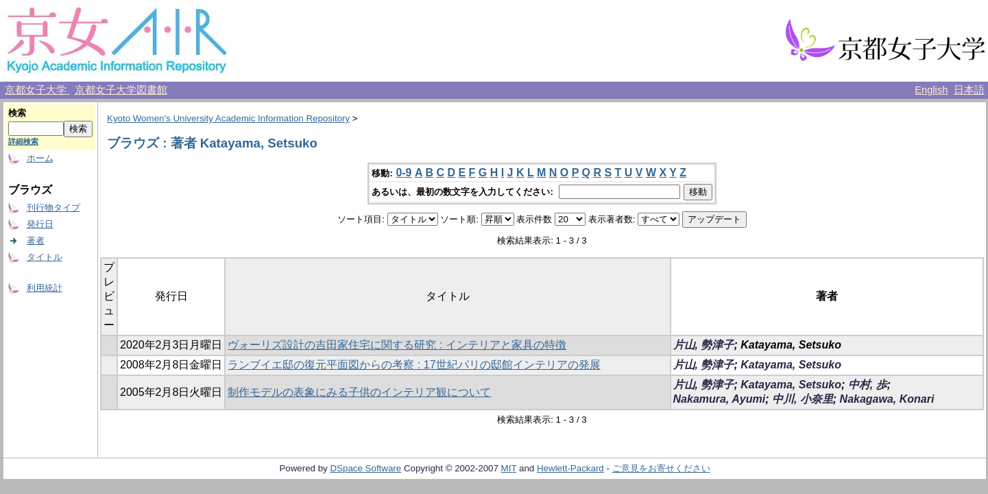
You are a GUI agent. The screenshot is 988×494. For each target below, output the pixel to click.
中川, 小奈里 (802, 399)
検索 (17, 113)
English (931, 89)
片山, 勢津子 (703, 345)
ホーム (40, 158)
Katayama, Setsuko (790, 364)
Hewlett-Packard (570, 468)
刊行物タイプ (53, 207)
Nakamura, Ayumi (719, 399)
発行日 (40, 224)
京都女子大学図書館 (121, 89)
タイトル (44, 257)
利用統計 (44, 288)
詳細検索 (23, 141)
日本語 (969, 89)
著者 (36, 240)
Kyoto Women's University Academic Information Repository (228, 118)
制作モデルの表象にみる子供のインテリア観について (359, 392)
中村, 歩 (867, 384)
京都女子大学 (37, 89)
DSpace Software (365, 468)
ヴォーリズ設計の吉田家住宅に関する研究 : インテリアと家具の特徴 (397, 345)
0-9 (403, 172)
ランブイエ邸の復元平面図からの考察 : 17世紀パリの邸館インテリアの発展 (414, 364)
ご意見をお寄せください (661, 468)
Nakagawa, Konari (887, 399)
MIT (509, 468)
